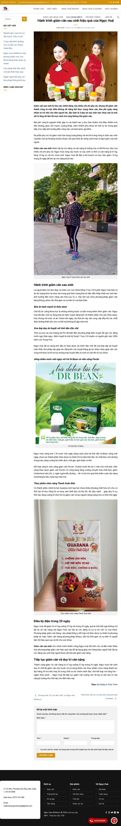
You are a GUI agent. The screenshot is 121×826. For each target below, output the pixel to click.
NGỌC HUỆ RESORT (70, 9)
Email (67, 738)
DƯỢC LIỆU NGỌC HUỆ (53, 17)
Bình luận (41, 718)
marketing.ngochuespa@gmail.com (33, 2)
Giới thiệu (53, 9)
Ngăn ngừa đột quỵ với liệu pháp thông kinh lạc (15, 78)
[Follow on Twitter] (113, 2)
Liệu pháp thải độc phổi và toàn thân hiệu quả (14, 70)
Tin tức (101, 799)
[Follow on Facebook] (109, 2)
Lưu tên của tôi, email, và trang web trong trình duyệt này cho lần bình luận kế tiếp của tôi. (77, 750)
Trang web (95, 738)
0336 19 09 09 (9, 2)
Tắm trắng (51, 804)
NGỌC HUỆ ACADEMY (92, 9)
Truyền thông (93, 17)
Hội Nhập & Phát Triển (106, 684)
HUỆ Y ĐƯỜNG (111, 9)
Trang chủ (38, 9)
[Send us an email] (116, 2)
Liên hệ (108, 17)
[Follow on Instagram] (111, 2)
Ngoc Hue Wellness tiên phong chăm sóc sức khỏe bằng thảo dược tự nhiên (15, 58)
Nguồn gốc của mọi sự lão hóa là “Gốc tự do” (14, 35)
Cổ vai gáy (51, 799)
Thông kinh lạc (52, 794)
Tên (39, 738)
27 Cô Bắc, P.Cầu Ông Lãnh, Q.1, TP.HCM (69, 2)
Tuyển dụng (103, 794)
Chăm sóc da (78, 804)
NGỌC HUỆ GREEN (74, 17)
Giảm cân (50, 789)
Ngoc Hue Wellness (87, 28)
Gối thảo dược (78, 794)
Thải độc (76, 799)
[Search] (118, 17)
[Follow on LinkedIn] (115, 813)
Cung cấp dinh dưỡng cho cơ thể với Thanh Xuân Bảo (14, 45)
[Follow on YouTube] (118, 2)
